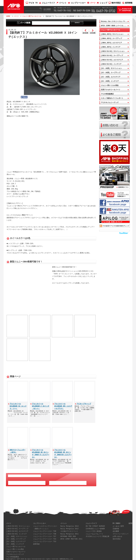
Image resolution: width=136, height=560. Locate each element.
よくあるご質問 (118, 524)
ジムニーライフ (47, 3)
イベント (61, 3)
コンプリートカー (77, 3)
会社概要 (47, 9)
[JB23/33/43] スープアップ (112, 55)
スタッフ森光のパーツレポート (112, 98)
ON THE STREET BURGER (95, 524)
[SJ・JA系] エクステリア (110, 77)
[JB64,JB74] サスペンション (112, 34)
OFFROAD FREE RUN (68, 535)
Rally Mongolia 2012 (69, 527)
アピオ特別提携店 (107, 94)
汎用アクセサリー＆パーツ (110, 90)
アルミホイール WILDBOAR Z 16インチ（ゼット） (40, 404)
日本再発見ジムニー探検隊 (95, 527)
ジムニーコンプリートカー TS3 (44, 540)
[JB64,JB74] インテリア (110, 47)
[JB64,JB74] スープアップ (111, 38)
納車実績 (36, 542)
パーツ (91, 3)
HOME (8, 16)
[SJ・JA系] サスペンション (111, 68)
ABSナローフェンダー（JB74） (17, 449)
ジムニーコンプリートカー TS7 (44, 535)
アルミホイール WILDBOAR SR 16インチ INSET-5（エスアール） (40, 451)
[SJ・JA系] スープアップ (110, 72)
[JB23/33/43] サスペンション (113, 51)
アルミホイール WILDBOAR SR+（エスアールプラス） (63, 404)
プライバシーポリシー (121, 532)
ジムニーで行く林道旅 (94, 529)
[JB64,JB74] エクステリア (111, 43)
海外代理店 (115, 3)
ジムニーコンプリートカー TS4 (44, 537)
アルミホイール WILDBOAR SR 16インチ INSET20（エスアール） (63, 451)
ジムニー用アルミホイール (31, 16)
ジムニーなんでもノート (94, 532)
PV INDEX (116, 521)
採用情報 (127, 3)
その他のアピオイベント (69, 529)
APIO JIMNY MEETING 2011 (71, 537)
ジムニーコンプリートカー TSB (44, 532)
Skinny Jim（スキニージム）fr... (114, 21)
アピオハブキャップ (84, 402)
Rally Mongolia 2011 (69, 532)
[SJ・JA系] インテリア (110, 81)
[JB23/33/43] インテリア (111, 64)
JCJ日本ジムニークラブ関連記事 (97, 535)
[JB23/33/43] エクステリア (112, 60)
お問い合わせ (117, 535)
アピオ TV (32, 3)
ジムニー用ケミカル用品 (109, 85)
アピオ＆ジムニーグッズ (109, 102)
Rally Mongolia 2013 (69, 524)
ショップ (102, 3)
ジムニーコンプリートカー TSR (44, 529)
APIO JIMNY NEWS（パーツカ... (113, 26)
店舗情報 (116, 527)
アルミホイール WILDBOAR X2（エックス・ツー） (18, 404)
